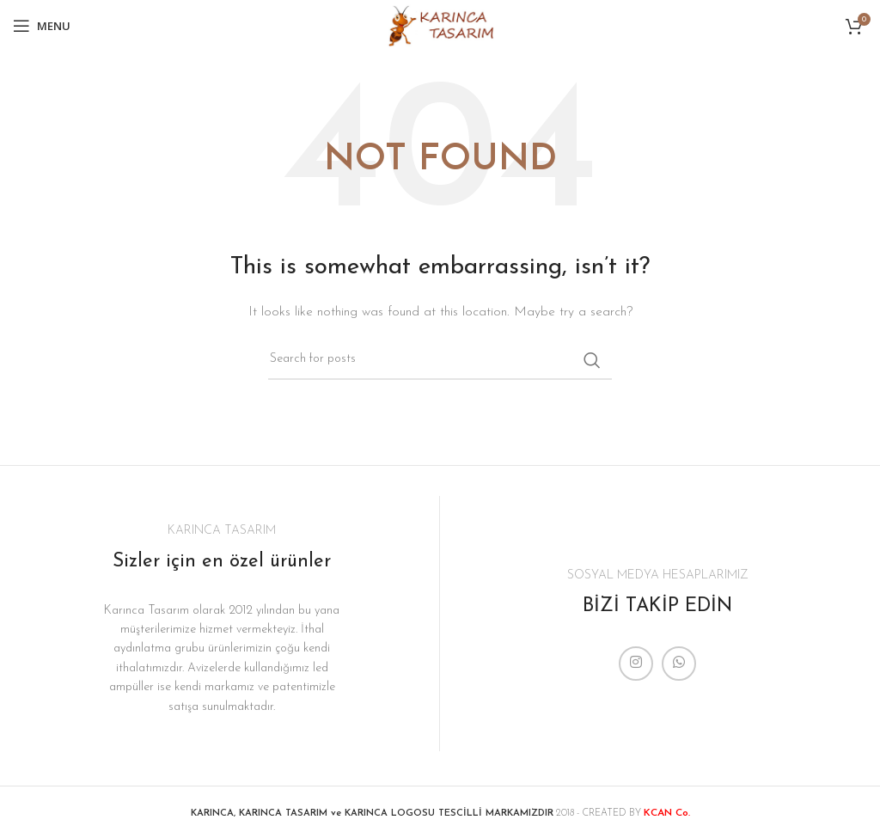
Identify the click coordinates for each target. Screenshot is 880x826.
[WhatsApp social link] (679, 663)
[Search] (440, 360)
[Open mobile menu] (41, 26)
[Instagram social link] (636, 663)
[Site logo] (439, 25)
